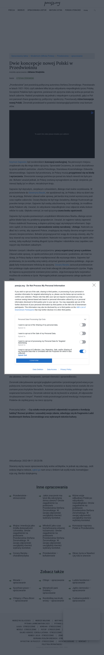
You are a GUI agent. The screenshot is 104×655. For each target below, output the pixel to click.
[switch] (82, 324)
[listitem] (52, 319)
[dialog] (52, 327)
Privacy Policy (66, 369)
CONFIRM (34, 360)
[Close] (94, 285)
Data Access (52, 369)
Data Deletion (38, 369)
